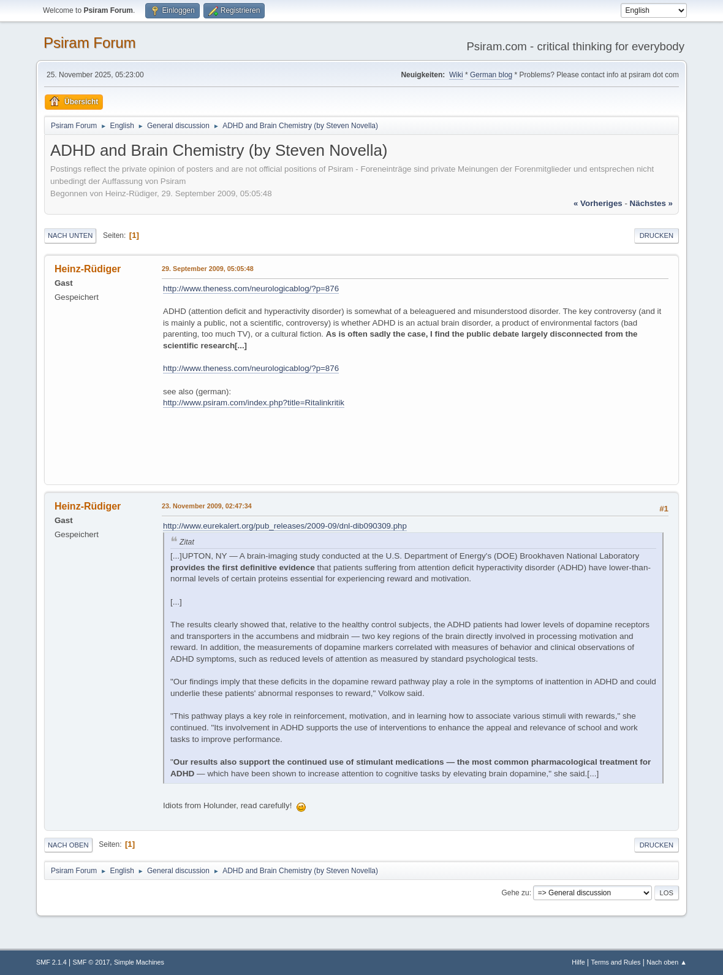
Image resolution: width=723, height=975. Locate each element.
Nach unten (70, 235)
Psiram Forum (90, 42)
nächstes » (651, 203)
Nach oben (68, 845)
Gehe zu (515, 893)
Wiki (456, 75)
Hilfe (578, 962)
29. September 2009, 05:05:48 (208, 268)
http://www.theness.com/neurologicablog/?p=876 (251, 288)
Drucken (656, 235)
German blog (491, 75)
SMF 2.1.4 (51, 962)
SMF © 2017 (91, 962)
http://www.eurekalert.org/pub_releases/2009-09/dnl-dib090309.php (285, 525)
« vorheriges (598, 203)
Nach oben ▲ (666, 962)
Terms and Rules (616, 962)
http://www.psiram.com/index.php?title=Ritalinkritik (253, 402)
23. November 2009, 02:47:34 (207, 506)
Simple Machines (139, 962)
